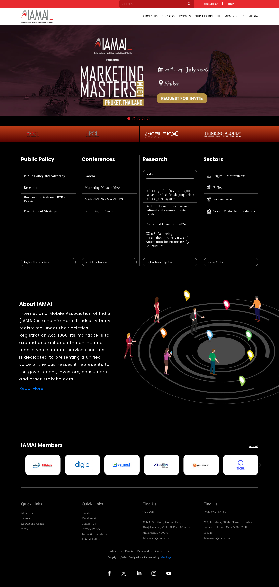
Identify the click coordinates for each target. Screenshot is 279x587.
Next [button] (260, 465)
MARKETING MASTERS (104, 199)
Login (231, 4)
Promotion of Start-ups (41, 211)
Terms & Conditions (95, 534)
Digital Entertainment (226, 176)
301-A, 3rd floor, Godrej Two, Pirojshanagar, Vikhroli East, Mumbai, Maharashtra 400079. (167, 527)
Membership (234, 16)
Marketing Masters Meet (103, 187)
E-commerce (219, 199)
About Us (150, 16)
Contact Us (89, 523)
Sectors (168, 16)
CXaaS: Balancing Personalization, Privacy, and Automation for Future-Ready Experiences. (167, 239)
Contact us (211, 4)
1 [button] (128, 118)
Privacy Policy (91, 528)
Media (253, 16)
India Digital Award (99, 211)
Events (185, 16)
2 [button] (133, 118)
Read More (31, 388)
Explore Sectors (215, 262)
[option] (30, 465)
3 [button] (138, 118)
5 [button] (148, 118)
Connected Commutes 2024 (166, 224)
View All (253, 446)
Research (30, 187)
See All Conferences (96, 262)
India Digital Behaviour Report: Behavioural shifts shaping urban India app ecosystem (170, 194)
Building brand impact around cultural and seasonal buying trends (168, 210)
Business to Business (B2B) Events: (44, 199)
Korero (90, 176)
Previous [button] (19, 465)
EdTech (215, 187)
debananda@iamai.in (156, 538)
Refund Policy (91, 539)
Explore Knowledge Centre (161, 262)
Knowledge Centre (33, 523)
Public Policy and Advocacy (44, 176)
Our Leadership (208, 16)
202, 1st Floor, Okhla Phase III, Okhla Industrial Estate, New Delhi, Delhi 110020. (228, 527)
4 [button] (143, 118)
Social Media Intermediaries (231, 211)
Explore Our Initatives (36, 262)
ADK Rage (165, 557)
